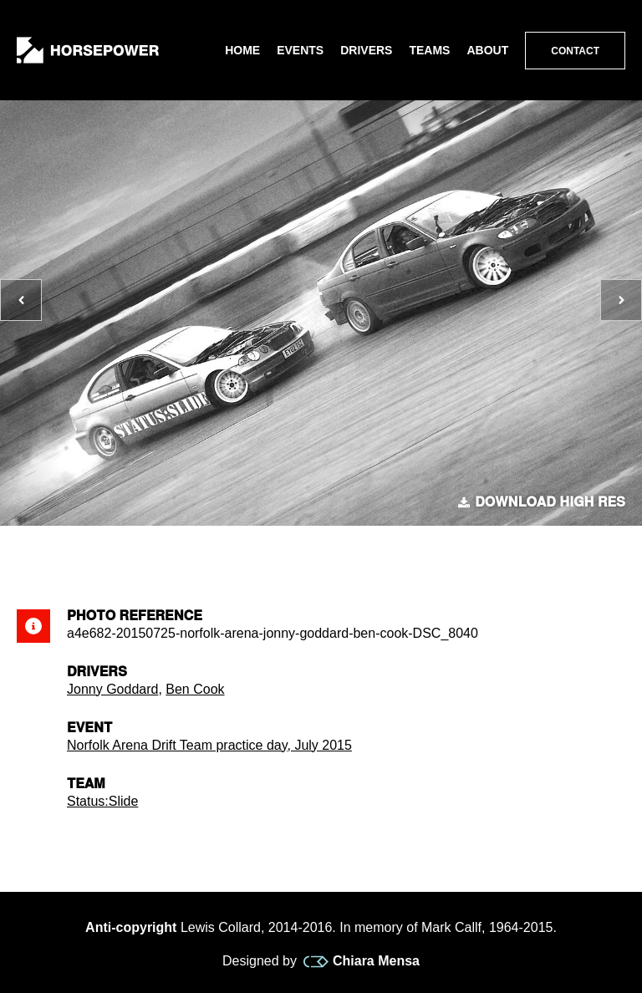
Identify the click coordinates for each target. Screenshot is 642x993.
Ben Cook (195, 689)
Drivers (366, 50)
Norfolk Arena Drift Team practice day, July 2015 (209, 745)
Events (300, 50)
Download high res (541, 502)
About (487, 50)
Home (242, 50)
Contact (575, 51)
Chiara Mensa (361, 961)
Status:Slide (102, 801)
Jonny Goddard (112, 689)
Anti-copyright (130, 927)
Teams (429, 50)
